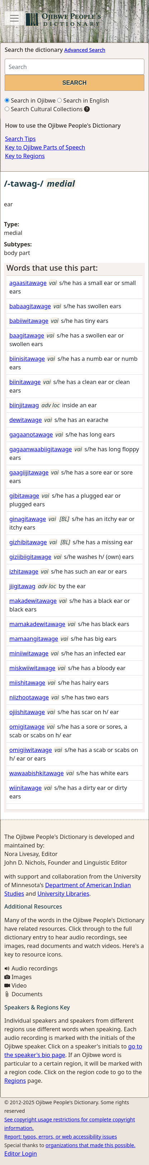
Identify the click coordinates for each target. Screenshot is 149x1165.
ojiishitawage (27, 712)
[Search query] (74, 67)
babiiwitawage (28, 321)
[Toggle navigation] (14, 18)
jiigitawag (22, 586)
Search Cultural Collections (44, 109)
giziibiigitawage (30, 557)
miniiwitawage (28, 653)
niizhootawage (29, 697)
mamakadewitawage (37, 624)
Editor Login (20, 1153)
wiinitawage (25, 788)
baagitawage (26, 335)
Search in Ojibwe (30, 100)
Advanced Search (84, 49)
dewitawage (25, 420)
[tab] (74, 267)
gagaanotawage (31, 434)
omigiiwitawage (30, 750)
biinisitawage (27, 359)
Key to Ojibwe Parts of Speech (45, 147)
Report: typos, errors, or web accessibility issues (60, 1136)
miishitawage (27, 683)
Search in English (83, 100)
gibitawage (24, 496)
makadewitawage (33, 601)
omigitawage (27, 727)
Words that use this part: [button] (52, 267)
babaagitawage (30, 306)
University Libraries (63, 894)
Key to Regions (25, 156)
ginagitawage (27, 519)
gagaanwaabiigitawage (40, 449)
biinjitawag (24, 405)
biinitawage (25, 382)
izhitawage (23, 571)
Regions (15, 1081)
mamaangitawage (33, 639)
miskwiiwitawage (32, 668)
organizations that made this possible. (90, 1145)
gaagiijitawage (28, 472)
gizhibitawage (28, 542)
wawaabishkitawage (36, 773)
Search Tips (20, 139)
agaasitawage (28, 283)
